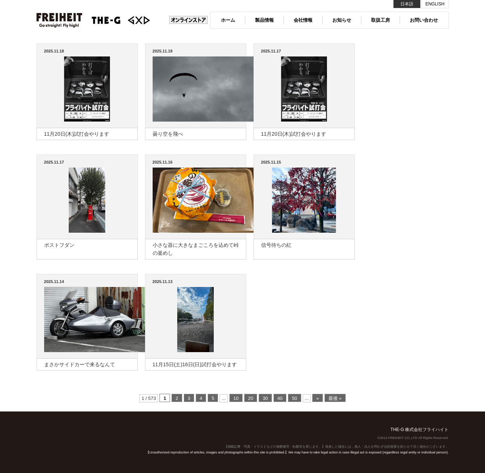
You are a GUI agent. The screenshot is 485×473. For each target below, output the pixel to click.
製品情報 (264, 20)
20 (250, 398)
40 (279, 398)
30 (265, 398)
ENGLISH (434, 4)
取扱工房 (380, 20)
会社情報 (303, 20)
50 (294, 398)
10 (235, 398)
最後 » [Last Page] (335, 398)
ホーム (228, 20)
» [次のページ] (317, 398)
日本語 (406, 4)
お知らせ (341, 20)
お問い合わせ (424, 20)
